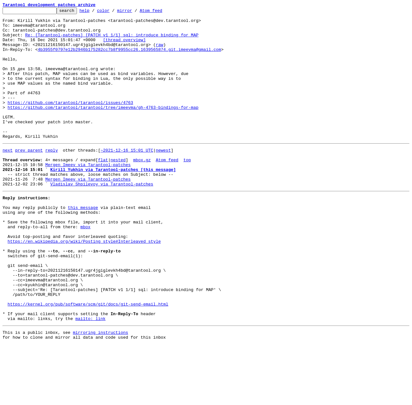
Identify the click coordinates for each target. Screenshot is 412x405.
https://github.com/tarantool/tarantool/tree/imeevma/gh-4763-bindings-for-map (103, 127)
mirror (134, 12)
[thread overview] (124, 46)
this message (83, 244)
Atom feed (161, 12)
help (94, 12)
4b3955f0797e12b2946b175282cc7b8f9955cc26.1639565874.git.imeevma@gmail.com (129, 58)
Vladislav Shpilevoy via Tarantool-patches (101, 218)
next (8, 177)
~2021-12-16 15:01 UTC (126, 177)
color (113, 12)
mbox (85, 267)
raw (159, 52)
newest (163, 177)
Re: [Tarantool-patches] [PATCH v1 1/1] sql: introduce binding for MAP (111, 40)
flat (103, 189)
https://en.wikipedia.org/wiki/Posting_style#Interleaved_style (84, 284)
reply (51, 177)
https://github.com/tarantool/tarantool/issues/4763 (70, 122)
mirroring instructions (100, 392)
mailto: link (90, 377)
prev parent (29, 177)
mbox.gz (142, 189)
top (187, 189)
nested (118, 189)
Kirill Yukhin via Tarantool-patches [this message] (113, 200)
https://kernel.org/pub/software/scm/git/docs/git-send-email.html (88, 360)
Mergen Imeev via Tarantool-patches (88, 194)
